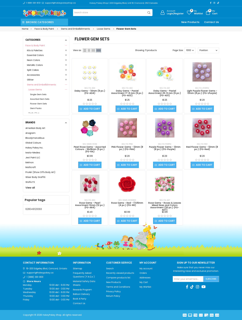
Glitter (30, 79)
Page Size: (178, 50)
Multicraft (30, 167)
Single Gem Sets (38, 94)
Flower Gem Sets (38, 103)
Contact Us (211, 22)
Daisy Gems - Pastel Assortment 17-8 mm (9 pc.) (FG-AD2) (127, 93)
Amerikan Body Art (35, 128)
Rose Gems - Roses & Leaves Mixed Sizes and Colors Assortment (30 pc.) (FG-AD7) (164, 206)
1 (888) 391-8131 (35, 277)
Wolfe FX (30, 182)
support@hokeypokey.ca (40, 272)
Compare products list (118, 277)
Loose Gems (35, 89)
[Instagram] (214, 3)
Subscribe (211, 278)
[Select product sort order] (208, 50)
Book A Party (79, 298)
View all (30, 187)
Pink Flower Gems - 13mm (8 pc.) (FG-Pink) (127, 148)
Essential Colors (35, 55)
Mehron (29, 162)
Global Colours (33, 142)
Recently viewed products (120, 273)
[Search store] (112, 12)
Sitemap (77, 268)
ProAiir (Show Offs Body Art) (40, 172)
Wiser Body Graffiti (35, 177)
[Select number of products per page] (190, 50)
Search (110, 268)
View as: (77, 50)
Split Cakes (33, 70)
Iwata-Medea (32, 152)
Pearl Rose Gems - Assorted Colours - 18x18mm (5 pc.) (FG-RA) (90, 149)
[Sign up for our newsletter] (188, 279)
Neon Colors (33, 60)
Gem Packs (36, 108)
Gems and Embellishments (41, 84)
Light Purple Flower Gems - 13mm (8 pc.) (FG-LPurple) (202, 92)
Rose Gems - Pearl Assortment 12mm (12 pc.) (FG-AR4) (89, 205)
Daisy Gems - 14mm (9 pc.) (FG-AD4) (90, 92)
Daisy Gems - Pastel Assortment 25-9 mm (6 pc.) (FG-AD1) (164, 93)
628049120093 (33, 209)
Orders (143, 273)
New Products (190, 22)
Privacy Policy (113, 291)
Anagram (30, 133)
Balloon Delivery (81, 294)
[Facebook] (210, 3)
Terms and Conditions (118, 286)
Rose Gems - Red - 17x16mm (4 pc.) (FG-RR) (127, 204)
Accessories (33, 74)
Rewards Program (82, 289)
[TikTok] (218, 3)
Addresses (145, 277)
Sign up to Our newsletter (196, 262)
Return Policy (113, 295)
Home (25, 28)
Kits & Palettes (34, 50)
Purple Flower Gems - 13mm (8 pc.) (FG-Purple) (164, 148)
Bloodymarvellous (34, 137)
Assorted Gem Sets (39, 99)
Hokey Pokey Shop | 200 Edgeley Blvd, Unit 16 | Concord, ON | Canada (124, 3)
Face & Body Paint (35, 45)
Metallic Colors (35, 65)
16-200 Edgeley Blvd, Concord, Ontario (46, 268)
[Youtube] (203, 287)
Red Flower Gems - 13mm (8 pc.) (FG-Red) (202, 148)
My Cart (144, 282)
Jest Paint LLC (32, 157)
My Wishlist (145, 286)
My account (146, 268)
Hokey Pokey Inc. (34, 147)
